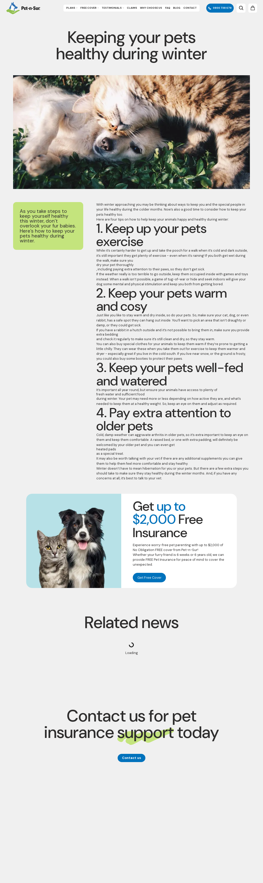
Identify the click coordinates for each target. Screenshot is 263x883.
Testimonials (113, 8)
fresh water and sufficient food (120, 394)
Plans (72, 8)
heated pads (106, 449)
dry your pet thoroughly (115, 265)
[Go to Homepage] (23, 8)
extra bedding (107, 334)
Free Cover (89, 8)
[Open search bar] (241, 8)
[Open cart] (252, 8)
